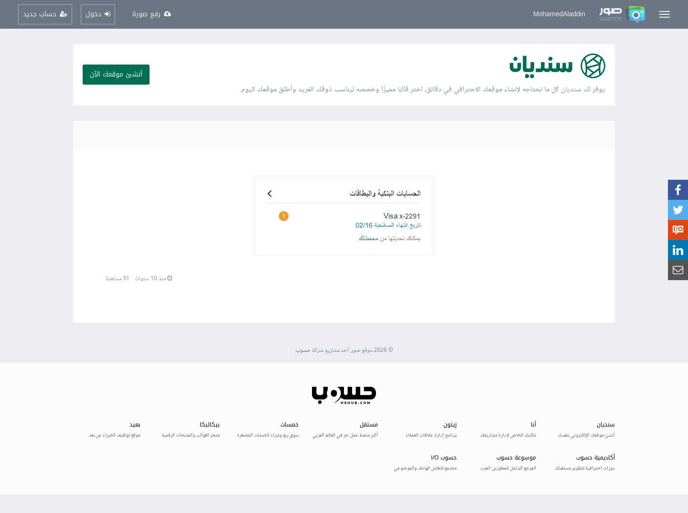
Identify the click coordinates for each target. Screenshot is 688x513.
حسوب (303, 351)
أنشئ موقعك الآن (116, 74)
